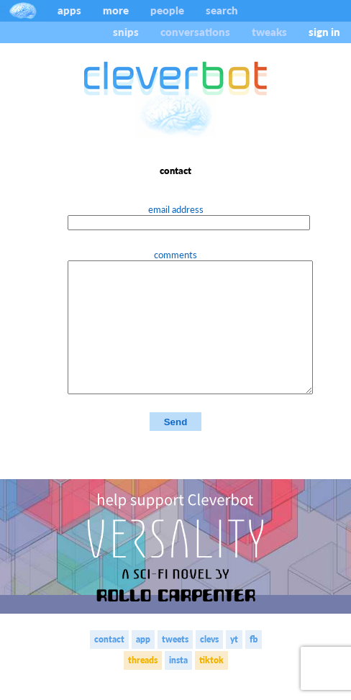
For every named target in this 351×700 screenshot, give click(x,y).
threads (143, 686)
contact (109, 665)
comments (175, 254)
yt (234, 665)
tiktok (211, 686)
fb (253, 665)
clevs (209, 665)
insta (178, 686)
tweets (175, 665)
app (143, 665)
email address (176, 209)
